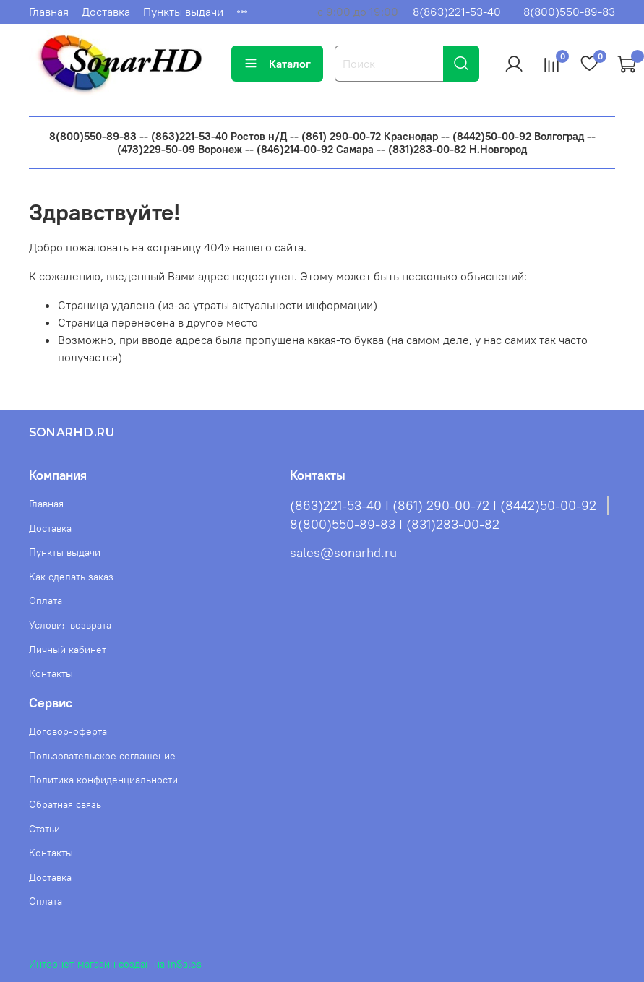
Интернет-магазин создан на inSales (115, 963)
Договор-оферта (68, 731)
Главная (49, 11)
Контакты (51, 673)
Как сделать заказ (71, 576)
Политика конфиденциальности (103, 779)
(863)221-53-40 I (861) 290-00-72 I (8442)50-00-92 (443, 506)
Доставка (106, 11)
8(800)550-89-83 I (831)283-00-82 (394, 525)
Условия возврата (70, 625)
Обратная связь (65, 804)
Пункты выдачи (183, 11)
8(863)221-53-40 (457, 11)
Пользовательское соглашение (102, 755)
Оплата (45, 600)
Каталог (277, 63)
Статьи (44, 828)
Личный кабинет (67, 649)
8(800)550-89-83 (569, 11)
